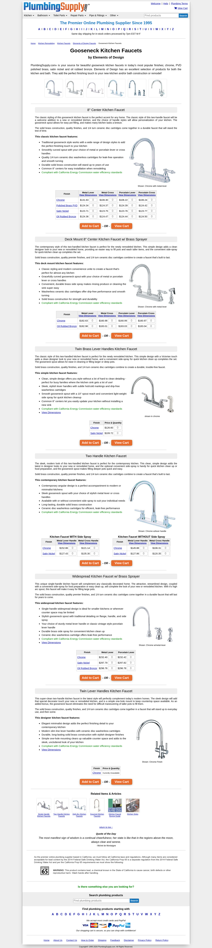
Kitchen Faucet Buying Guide (115, 807)
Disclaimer (129, 940)
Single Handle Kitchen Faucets (43, 807)
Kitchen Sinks (132, 806)
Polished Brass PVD (66, 205)
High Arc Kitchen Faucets (79, 807)
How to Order (87, 940)
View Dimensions (88, 195)
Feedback (115, 940)
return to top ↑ (106, 827)
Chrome (60, 200)
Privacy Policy (144, 940)
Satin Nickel (62, 211)
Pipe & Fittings (98, 15)
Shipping (102, 940)
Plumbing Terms (179, 3)
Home (47, 940)
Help (165, 3)
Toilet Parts (60, 15)
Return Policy (161, 940)
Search (183, 15)
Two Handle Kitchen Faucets (61, 807)
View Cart (122, 226)
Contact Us (71, 940)
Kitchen (29, 15)
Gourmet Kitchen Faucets (97, 807)
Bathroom (43, 15)
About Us (57, 940)
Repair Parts (78, 15)
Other (114, 15)
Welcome (155, 3)
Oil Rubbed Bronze (66, 216)
